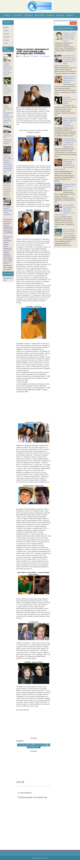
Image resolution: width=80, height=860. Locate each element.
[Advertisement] (33, 34)
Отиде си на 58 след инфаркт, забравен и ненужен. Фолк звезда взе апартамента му (69, 122)
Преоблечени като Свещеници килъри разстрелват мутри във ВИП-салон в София (69, 59)
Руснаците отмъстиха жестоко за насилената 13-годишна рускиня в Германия (7, 189)
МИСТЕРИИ (39, 15)
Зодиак (5, 30)
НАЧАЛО (7, 15)
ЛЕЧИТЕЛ (50, 15)
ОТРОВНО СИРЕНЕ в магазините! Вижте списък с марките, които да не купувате (7, 68)
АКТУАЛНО (17, 15)
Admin (28, 56)
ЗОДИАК (69, 15)
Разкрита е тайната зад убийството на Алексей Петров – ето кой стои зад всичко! (69, 37)
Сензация (45, 858)
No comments (45, 56)
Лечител (6, 34)
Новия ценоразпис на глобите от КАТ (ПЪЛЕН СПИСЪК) (7, 89)
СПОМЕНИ (28, 15)
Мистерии (6, 37)
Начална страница (40, 745)
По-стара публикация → (38, 746)
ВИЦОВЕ (60, 15)
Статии (5, 43)
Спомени (35, 56)
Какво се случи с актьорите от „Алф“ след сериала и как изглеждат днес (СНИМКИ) (32, 51)
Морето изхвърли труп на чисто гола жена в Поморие (69, 231)
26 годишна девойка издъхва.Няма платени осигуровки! (7, 210)
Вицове (5, 27)
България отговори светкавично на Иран (69, 186)
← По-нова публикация (25, 745)
